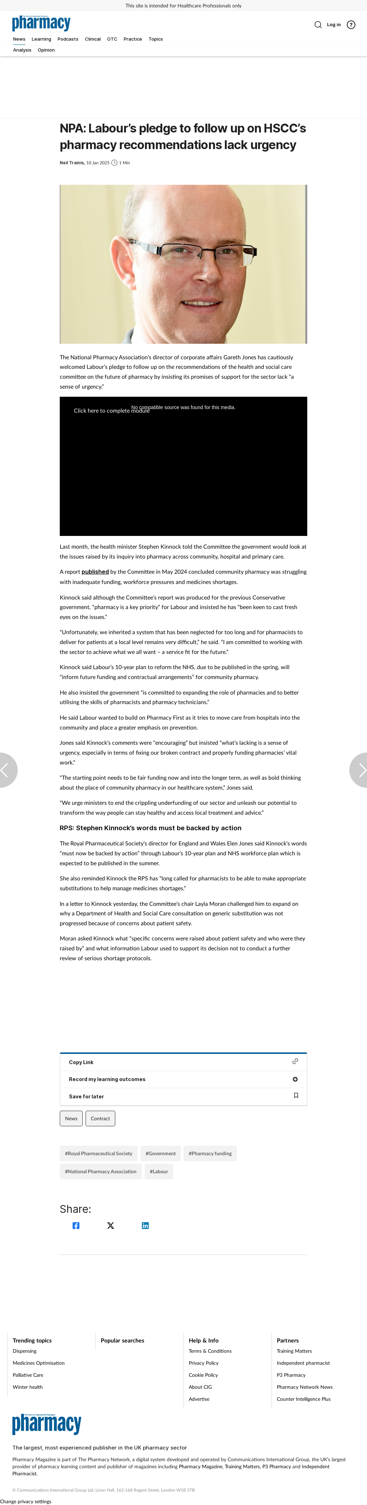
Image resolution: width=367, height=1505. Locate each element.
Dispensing (24, 1351)
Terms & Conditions (210, 1351)
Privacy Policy (204, 1363)
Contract (100, 1118)
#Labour (159, 1171)
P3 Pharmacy (291, 1375)
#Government (161, 1153)
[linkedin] (145, 1226)
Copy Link (183, 1061)
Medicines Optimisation (39, 1363)
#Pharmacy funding (210, 1153)
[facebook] (77, 1226)
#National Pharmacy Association (100, 1171)
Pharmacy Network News (305, 1387)
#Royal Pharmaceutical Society (98, 1153)
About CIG (200, 1387)
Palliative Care (28, 1375)
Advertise (199, 1399)
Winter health (28, 1387)
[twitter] (112, 1226)
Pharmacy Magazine (200, 1466)
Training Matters (294, 1351)
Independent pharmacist (303, 1363)
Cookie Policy (203, 1375)
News (71, 1118)
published (95, 571)
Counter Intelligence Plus (304, 1399)
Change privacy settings (25, 1501)
